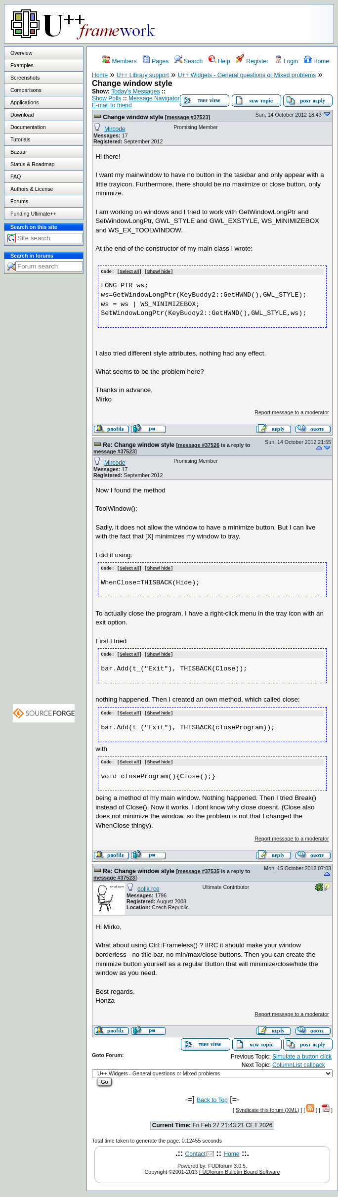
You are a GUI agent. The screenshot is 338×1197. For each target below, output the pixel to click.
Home (316, 61)
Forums (19, 201)
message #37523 (187, 117)
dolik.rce (148, 886)
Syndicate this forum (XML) (267, 1107)
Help (219, 61)
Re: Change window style (138, 444)
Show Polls (106, 98)
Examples (22, 65)
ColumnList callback (298, 1062)
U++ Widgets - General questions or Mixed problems (247, 75)
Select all (129, 271)
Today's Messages (135, 91)
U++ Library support (143, 75)
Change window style (133, 117)
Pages (155, 61)
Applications (24, 102)
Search (188, 61)
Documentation (28, 127)
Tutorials (20, 139)
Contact (195, 1151)
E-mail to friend (112, 105)
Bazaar (18, 152)
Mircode (115, 129)
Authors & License (31, 189)
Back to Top (212, 1097)
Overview (21, 53)
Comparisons (26, 90)
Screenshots (25, 78)
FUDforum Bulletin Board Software (239, 1169)
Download (22, 115)
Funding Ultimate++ (33, 214)
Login (286, 61)
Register (252, 61)
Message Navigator (153, 98)
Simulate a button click (302, 1054)
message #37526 (198, 444)
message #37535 (198, 869)
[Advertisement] (44, 458)
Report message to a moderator (291, 412)
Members (119, 61)
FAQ (15, 176)
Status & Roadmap (32, 164)
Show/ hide (158, 271)
